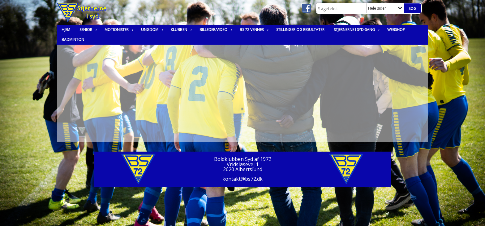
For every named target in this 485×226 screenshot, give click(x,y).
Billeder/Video (215, 29)
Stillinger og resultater (300, 29)
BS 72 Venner (253, 29)
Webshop (396, 29)
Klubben (180, 29)
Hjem (66, 29)
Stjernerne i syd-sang (356, 29)
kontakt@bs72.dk (242, 178)
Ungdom (151, 29)
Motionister (118, 29)
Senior (87, 29)
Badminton (73, 39)
